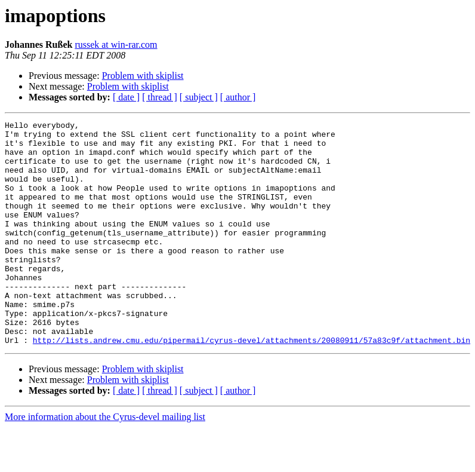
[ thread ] (159, 97)
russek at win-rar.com (116, 44)
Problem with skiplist (143, 76)
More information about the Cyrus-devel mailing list (105, 461)
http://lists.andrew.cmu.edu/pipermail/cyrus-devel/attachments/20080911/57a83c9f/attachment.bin (251, 384)
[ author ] (238, 97)
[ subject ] (199, 97)
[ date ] (126, 97)
